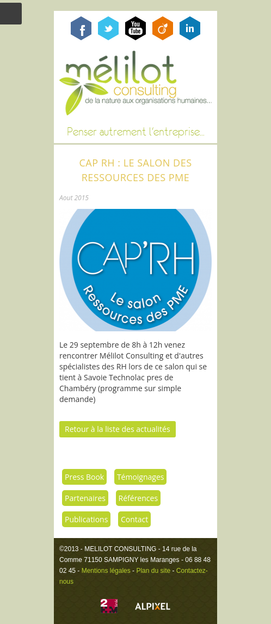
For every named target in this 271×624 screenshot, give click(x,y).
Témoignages (140, 477)
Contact (134, 519)
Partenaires (85, 498)
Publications (86, 519)
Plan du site (153, 570)
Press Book (84, 477)
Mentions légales (106, 570)
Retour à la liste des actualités (117, 429)
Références (138, 498)
